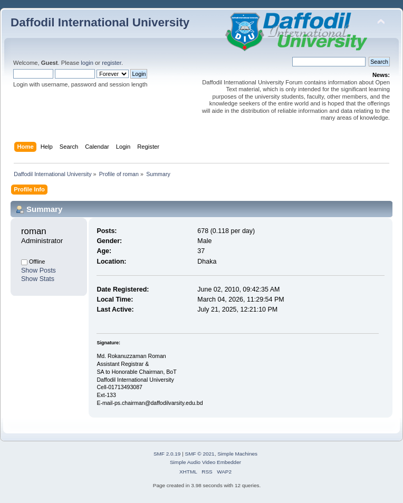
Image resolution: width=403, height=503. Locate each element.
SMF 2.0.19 (167, 454)
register (111, 63)
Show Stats (37, 279)
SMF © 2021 (200, 454)
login (87, 63)
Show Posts (38, 270)
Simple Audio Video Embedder (205, 462)
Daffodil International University (100, 22)
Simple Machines (237, 454)
